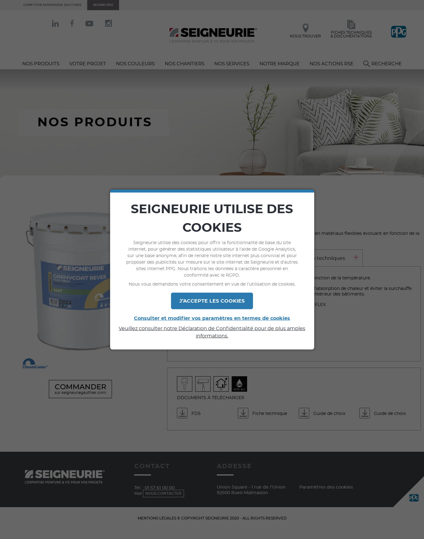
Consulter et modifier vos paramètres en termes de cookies (212, 318)
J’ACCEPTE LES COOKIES (212, 301)
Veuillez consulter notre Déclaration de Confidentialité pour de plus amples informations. (212, 332)
